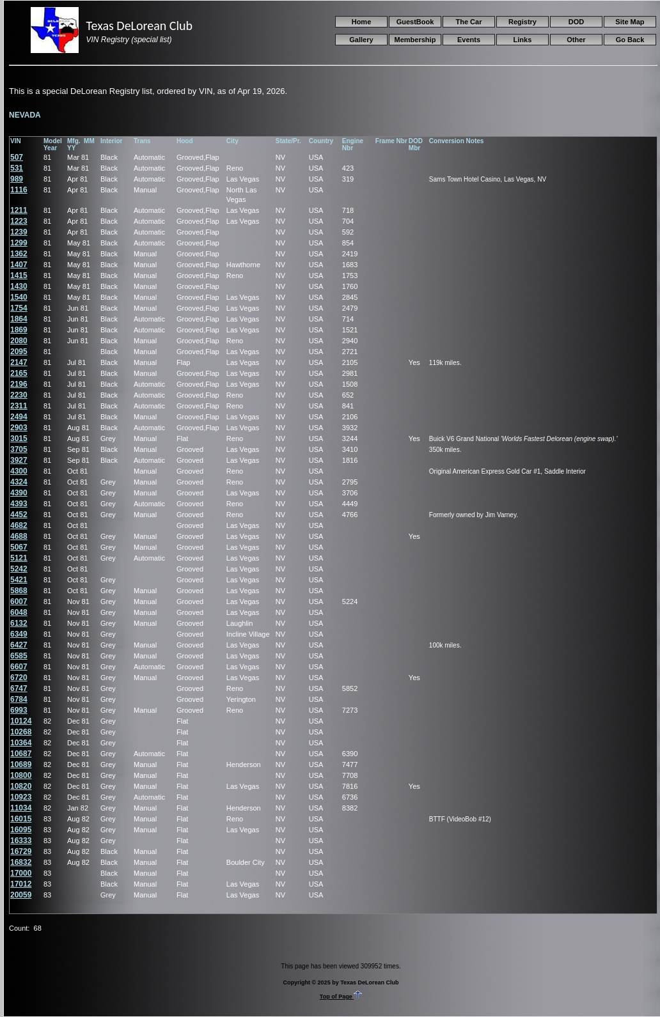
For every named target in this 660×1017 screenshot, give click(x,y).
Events (468, 39)
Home (362, 22)
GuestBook (415, 22)
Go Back (630, 39)
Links (523, 39)
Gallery (361, 39)
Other (576, 39)
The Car (468, 22)
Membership (415, 39)
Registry (522, 22)
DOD (576, 22)
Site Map (629, 22)
